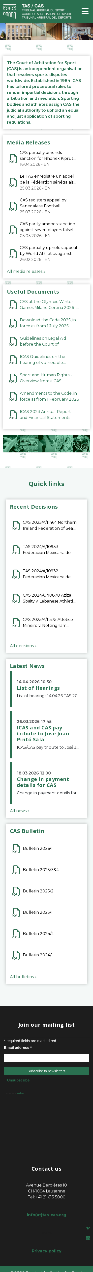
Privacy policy (47, 1251)
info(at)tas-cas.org (46, 1215)
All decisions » (23, 645)
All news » (20, 810)
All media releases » (26, 271)
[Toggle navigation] (85, 11)
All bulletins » (23, 976)
